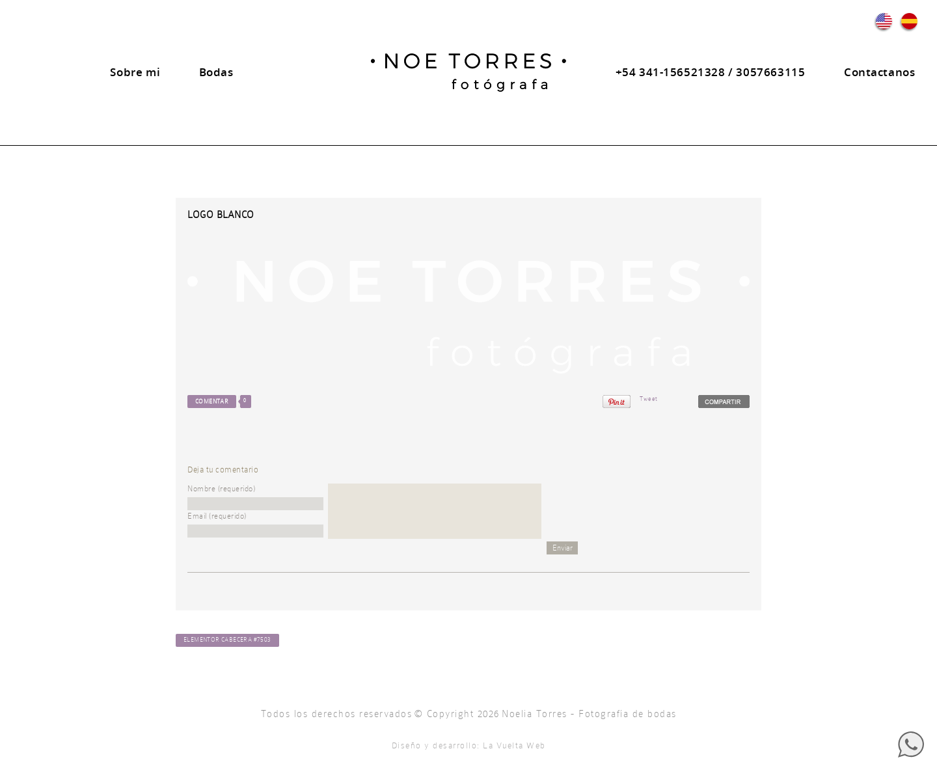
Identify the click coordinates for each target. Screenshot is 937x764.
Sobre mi (135, 71)
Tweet (649, 399)
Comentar (211, 401)
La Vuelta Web (514, 745)
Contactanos (880, 71)
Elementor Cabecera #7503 (227, 639)
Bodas (216, 71)
